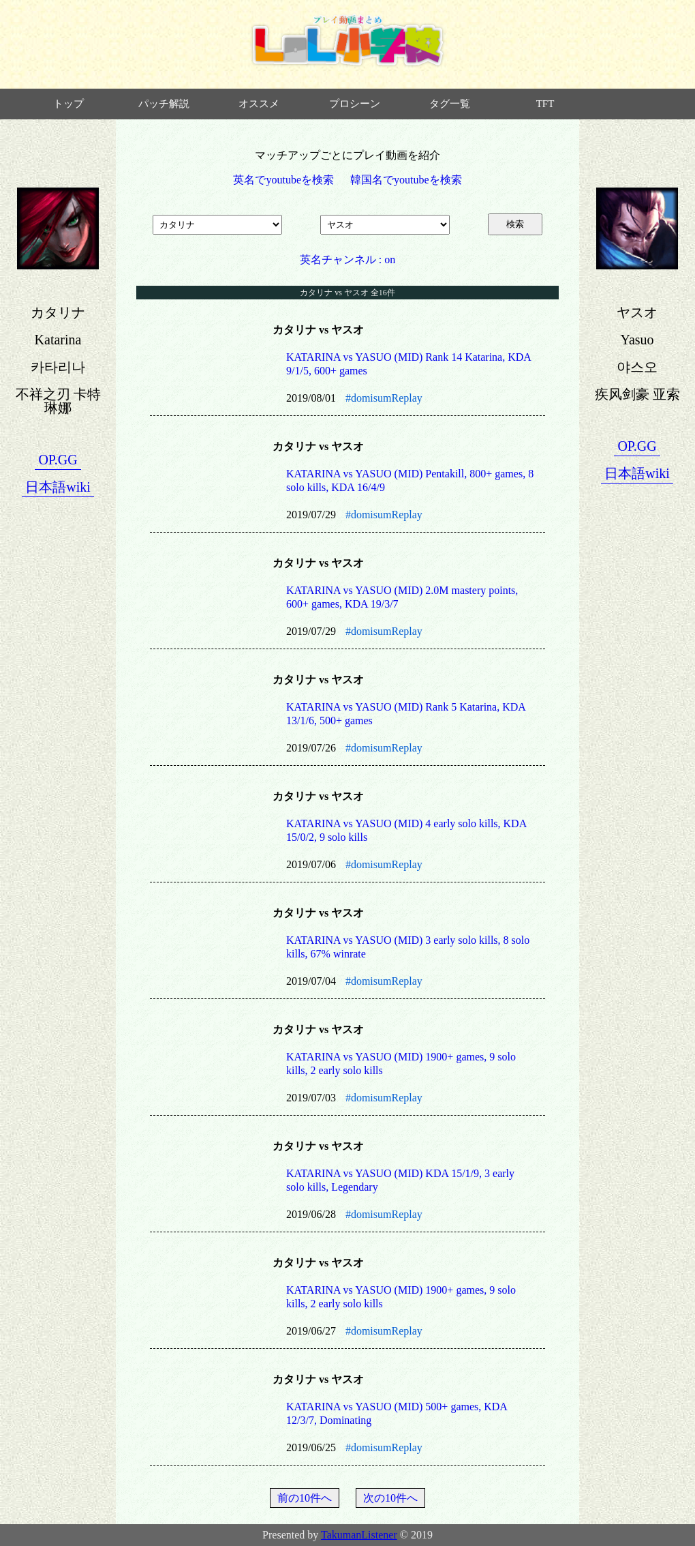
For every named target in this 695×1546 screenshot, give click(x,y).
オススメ (258, 103)
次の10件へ (390, 1498)
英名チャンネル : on (347, 259)
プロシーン (354, 103)
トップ (68, 103)
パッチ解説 (163, 103)
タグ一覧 (449, 103)
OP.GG (57, 459)
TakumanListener (359, 1535)
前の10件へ (304, 1498)
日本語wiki (58, 486)
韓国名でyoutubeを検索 (406, 179)
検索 (515, 224)
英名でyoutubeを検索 (283, 179)
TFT (545, 103)
